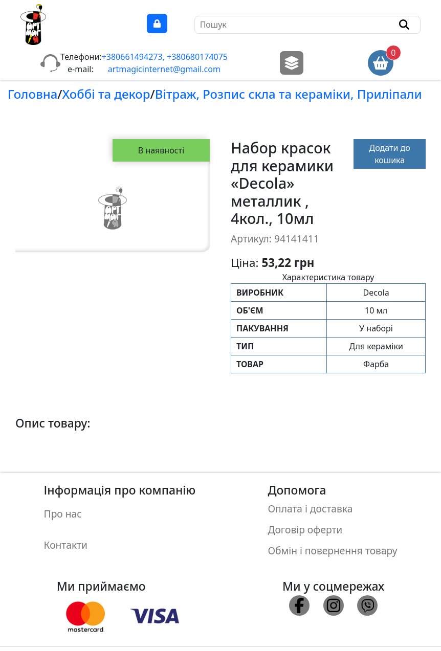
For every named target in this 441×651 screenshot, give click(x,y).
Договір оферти (305, 523)
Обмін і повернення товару (332, 539)
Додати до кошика (389, 154)
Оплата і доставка (310, 506)
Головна (32, 93)
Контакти (65, 535)
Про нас (63, 511)
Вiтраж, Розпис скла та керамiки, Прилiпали (288, 93)
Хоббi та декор (106, 93)
